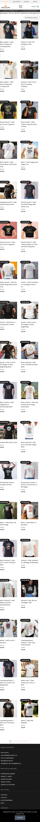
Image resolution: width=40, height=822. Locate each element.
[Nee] (38, 816)
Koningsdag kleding (8, 774)
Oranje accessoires (8, 784)
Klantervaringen (6, 800)
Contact (4, 797)
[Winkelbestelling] (32, 17)
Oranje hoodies (6, 779)
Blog (2, 803)
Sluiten (20, 817)
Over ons (4, 795)
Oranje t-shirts (6, 776)
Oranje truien (5, 782)
